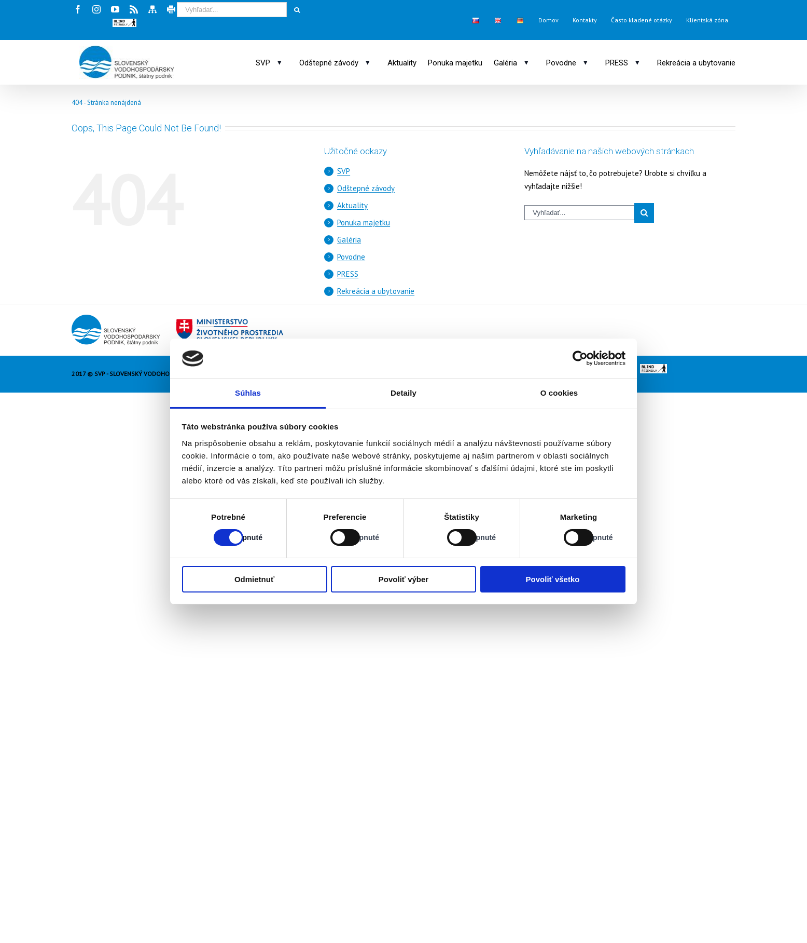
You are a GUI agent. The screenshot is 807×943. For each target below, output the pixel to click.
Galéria (349, 240)
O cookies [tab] (559, 392)
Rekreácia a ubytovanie (375, 291)
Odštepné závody (366, 188)
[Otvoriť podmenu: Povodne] (585, 62)
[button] (124, 23)
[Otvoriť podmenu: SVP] (279, 62)
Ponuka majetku (363, 222)
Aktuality (352, 205)
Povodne (351, 257)
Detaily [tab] (403, 392)
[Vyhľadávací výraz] (232, 9)
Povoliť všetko (553, 579)
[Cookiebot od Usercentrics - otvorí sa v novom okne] (580, 358)
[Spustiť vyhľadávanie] (297, 10)
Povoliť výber (403, 579)
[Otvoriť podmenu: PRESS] (637, 62)
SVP (343, 171)
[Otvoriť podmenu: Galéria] (526, 62)
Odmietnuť (254, 579)
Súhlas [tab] (248, 392)
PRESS (347, 274)
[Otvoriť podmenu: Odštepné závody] (367, 62)
